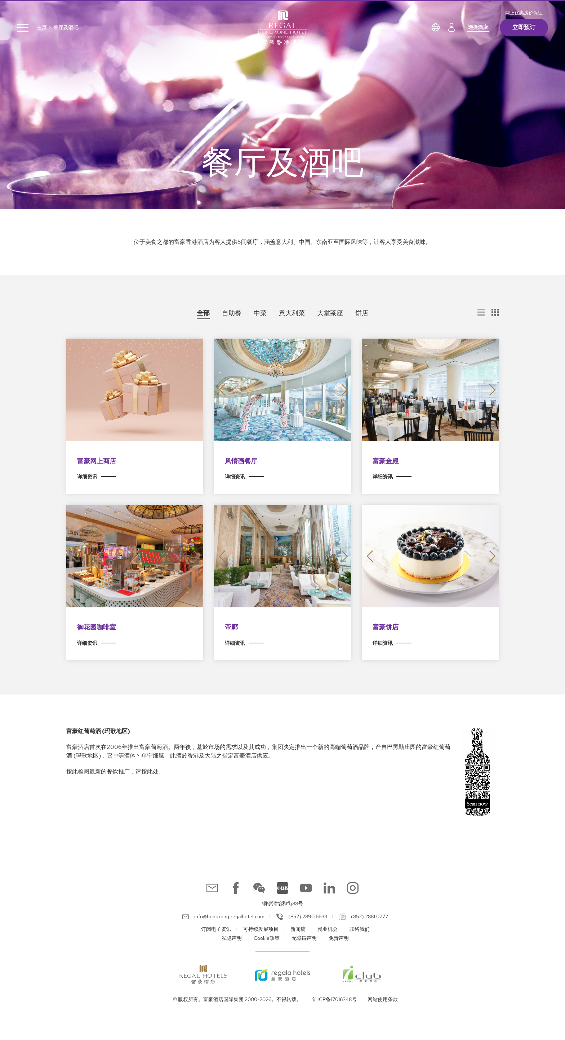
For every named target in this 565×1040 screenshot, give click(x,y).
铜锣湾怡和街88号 (282, 903)
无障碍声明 (304, 938)
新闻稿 (298, 929)
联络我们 (360, 929)
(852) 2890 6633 (307, 916)
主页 (42, 27)
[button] (222, 390)
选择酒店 (478, 27)
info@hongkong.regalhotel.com (229, 916)
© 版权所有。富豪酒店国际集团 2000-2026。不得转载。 (237, 999)
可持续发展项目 (261, 929)
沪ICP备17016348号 (334, 999)
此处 (153, 771)
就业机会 (327, 929)
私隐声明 (232, 938)
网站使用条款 (383, 999)
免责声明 (339, 938)
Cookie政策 (267, 938)
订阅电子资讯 (216, 929)
